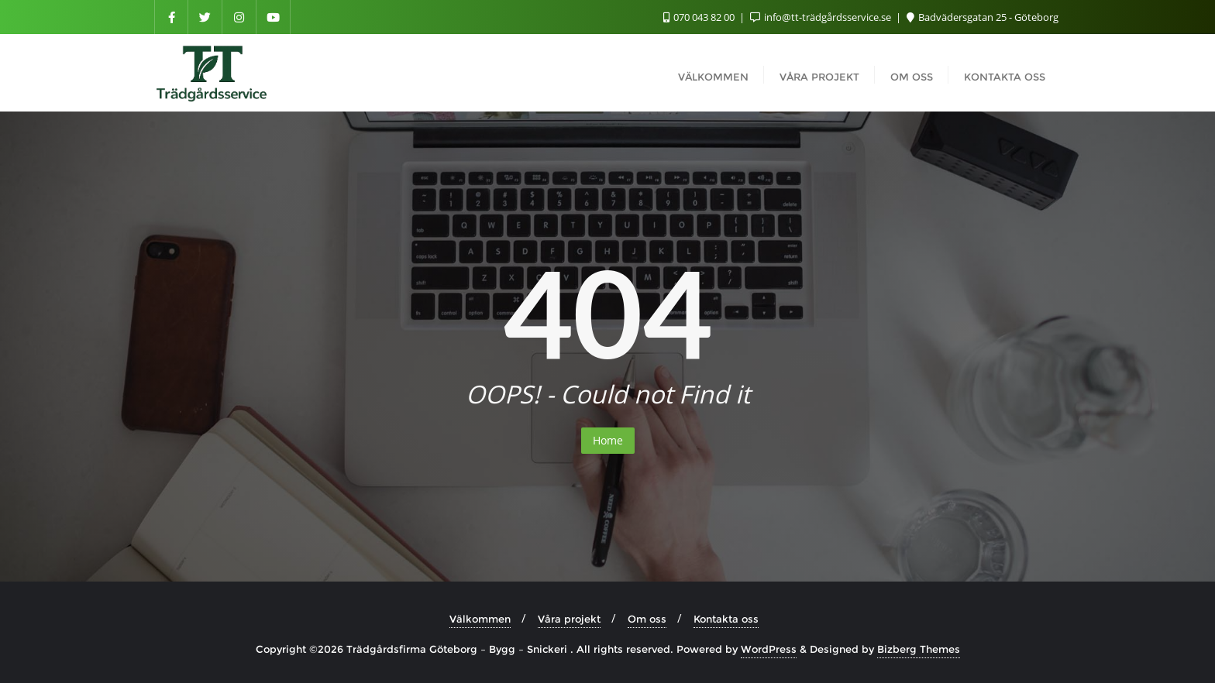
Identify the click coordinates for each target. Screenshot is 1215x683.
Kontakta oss (726, 619)
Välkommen (480, 619)
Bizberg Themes (918, 649)
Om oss (647, 619)
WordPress (769, 649)
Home (608, 440)
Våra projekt (569, 619)
